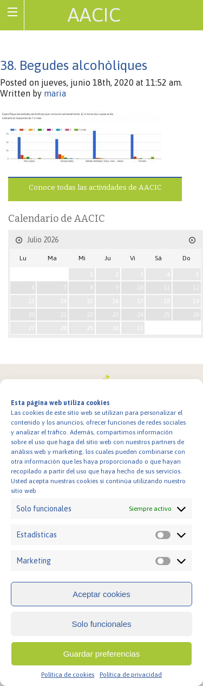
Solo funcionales (101, 624)
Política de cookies (67, 674)
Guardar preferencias (101, 653)
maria (55, 93)
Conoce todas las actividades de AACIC (95, 187)
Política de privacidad (131, 674)
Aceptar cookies (101, 594)
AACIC (94, 14)
